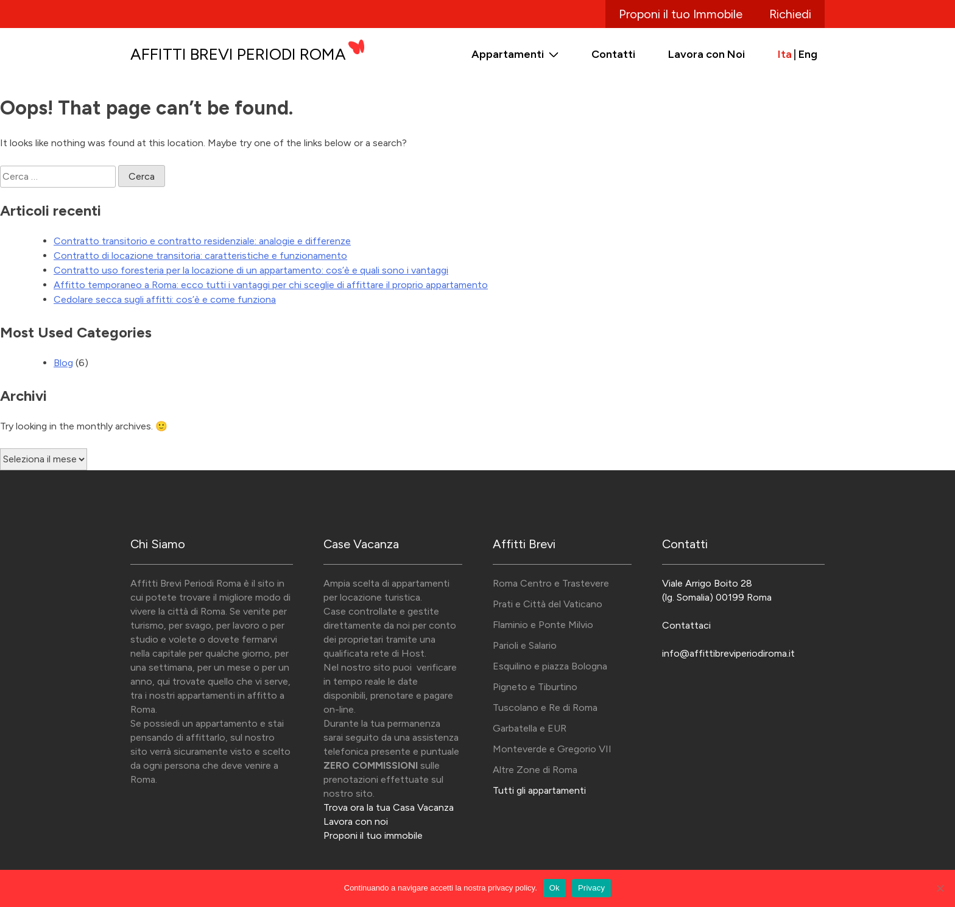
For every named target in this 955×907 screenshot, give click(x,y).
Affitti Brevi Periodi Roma (238, 54)
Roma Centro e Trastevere (551, 583)
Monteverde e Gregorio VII (552, 749)
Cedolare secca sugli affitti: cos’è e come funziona (165, 299)
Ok (554, 887)
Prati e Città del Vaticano (547, 604)
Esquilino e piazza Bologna (550, 666)
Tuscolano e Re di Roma (545, 707)
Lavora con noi (355, 821)
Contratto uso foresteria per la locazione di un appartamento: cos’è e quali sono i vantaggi (251, 270)
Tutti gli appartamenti (539, 790)
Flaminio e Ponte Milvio (543, 624)
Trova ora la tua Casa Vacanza (388, 807)
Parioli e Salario (525, 645)
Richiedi (790, 14)
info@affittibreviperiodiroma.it (728, 653)
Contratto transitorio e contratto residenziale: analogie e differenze (202, 241)
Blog (63, 363)
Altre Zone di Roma (535, 769)
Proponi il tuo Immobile (680, 14)
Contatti (613, 54)
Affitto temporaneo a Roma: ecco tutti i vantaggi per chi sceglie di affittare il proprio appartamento (271, 285)
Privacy (591, 887)
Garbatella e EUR (529, 728)
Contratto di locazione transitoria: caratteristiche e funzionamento (200, 255)
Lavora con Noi (706, 54)
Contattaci (686, 625)
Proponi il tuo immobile (373, 835)
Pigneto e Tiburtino (535, 687)
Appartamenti (507, 54)
